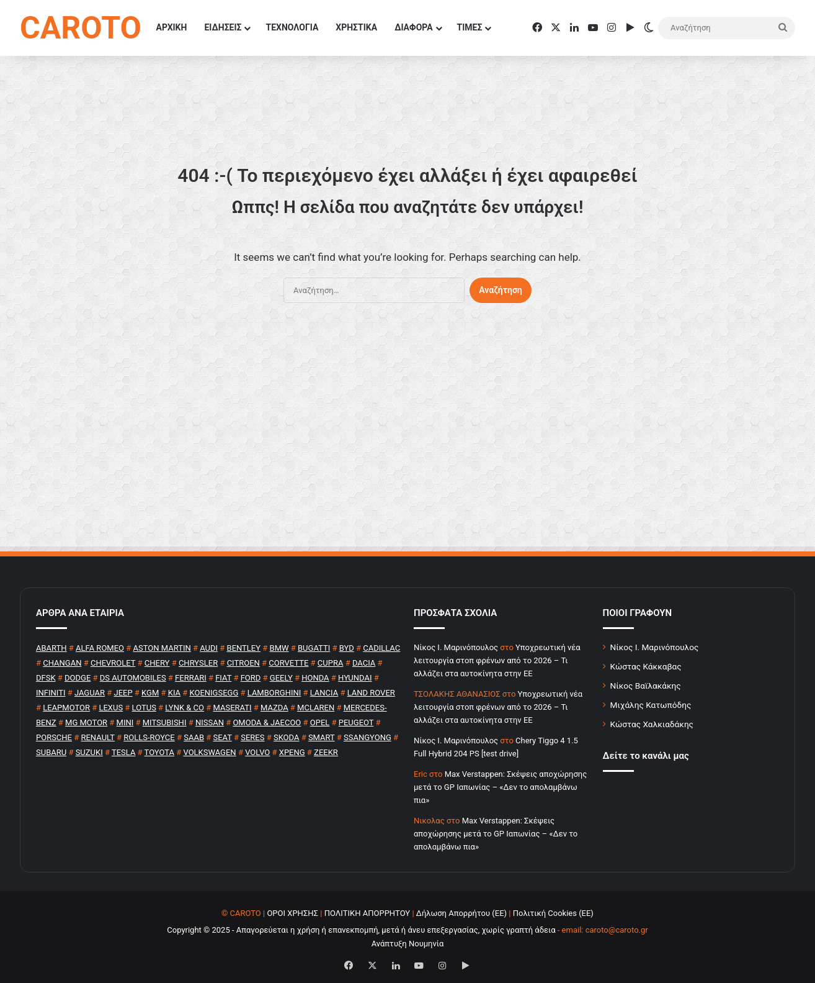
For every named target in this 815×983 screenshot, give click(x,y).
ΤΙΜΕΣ (470, 27)
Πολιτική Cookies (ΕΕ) (553, 913)
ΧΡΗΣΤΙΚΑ (356, 27)
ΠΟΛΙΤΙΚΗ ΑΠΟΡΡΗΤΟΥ (367, 913)
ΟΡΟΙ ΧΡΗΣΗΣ (292, 913)
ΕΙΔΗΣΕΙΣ (222, 27)
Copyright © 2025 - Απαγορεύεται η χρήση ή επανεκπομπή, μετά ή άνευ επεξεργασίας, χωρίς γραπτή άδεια (361, 930)
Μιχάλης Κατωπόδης (651, 705)
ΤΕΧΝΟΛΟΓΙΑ (291, 27)
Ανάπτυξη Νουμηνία (408, 943)
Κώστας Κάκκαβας (646, 666)
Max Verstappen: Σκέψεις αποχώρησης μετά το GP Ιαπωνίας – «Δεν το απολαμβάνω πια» (500, 787)
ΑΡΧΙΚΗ (171, 27)
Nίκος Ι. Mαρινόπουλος (456, 647)
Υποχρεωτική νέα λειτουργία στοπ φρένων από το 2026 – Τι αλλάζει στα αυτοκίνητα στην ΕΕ (497, 660)
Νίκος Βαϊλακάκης (645, 686)
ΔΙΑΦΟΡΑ (413, 27)
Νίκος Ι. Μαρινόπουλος (654, 647)
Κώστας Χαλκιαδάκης (651, 724)
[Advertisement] (407, 433)
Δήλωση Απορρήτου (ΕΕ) (461, 913)
